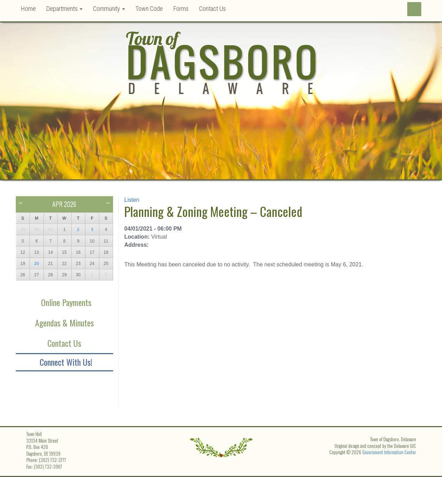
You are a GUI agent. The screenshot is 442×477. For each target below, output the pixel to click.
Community (109, 8)
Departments (64, 8)
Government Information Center (389, 452)
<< (20, 203)
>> (108, 203)
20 (36, 263)
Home (28, 8)
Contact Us (212, 8)
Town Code (149, 8)
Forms (181, 8)
